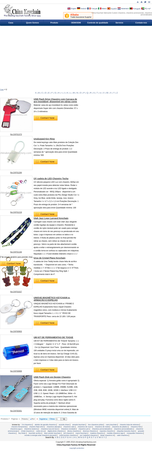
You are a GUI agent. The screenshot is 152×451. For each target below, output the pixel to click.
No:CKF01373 (16, 134)
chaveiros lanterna (31, 429)
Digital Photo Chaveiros (56, 431)
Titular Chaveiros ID (107, 435)
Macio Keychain (82, 433)
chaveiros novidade (68, 429)
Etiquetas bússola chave (126, 431)
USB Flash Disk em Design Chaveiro (52, 377)
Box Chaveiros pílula (95, 424)
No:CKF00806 (16, 371)
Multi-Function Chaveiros (68, 435)
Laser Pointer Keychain (52, 433)
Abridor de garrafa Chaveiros (45, 424)
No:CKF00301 (16, 411)
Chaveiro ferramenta (19, 427)
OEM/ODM (76, 23)
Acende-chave (64, 424)
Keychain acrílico (35, 433)
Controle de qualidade (97, 23)
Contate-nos (141, 23)
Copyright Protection (76, 448)
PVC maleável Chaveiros (89, 435)
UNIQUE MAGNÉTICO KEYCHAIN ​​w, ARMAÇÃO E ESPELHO (52, 298)
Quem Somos (32, 23)
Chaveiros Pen (84, 429)
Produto (54, 23)
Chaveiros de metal (102, 427)
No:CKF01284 (16, 173)
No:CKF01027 (16, 292)
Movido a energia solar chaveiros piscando (40, 435)
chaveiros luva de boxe (50, 429)
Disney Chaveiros (73, 431)
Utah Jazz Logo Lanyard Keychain (51, 218)
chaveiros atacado (54, 427)
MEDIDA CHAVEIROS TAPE (115, 433)
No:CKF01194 (16, 252)
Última (52, 419)
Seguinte (43, 419)
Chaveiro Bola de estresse (129, 424)
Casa (10, 23)
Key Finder (22, 433)
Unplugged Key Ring (44, 139)
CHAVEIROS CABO (69, 427)
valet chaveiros (123, 435)
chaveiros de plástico (120, 427)
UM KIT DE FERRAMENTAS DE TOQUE (53, 337)
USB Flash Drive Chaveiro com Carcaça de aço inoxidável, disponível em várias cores (55, 100)
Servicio (119, 23)
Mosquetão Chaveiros (135, 433)
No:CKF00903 (16, 331)
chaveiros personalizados (101, 429)
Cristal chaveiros (27, 431)
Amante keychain (78, 424)
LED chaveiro (68, 433)
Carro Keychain (111, 424)
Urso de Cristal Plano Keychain (49, 258)
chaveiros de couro (85, 427)
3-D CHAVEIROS (27, 424)
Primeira (25, 419)
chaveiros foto (136, 427)
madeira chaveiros (97, 433)
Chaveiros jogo (16, 429)
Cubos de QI (40, 431)
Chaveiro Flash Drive (36, 427)
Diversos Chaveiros (90, 431)
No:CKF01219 (16, 212)
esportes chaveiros (107, 431)
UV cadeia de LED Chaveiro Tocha (51, 178)
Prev (32, 419)
